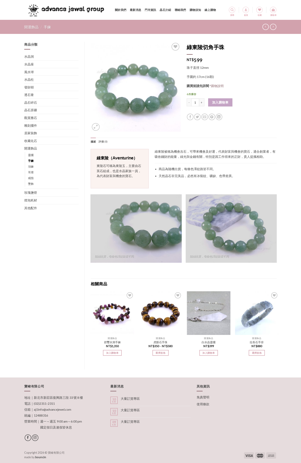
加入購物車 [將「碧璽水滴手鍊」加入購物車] (112, 353)
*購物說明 (217, 86)
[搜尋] (232, 10)
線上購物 (210, 10)
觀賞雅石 (30, 118)
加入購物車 (220, 102)
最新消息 (135, 10)
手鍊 (47, 27)
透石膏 (29, 95)
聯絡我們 (180, 10)
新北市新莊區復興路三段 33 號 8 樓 (58, 397)
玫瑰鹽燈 (30, 192)
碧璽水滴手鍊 (112, 342)
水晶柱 (29, 79)
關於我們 (120, 10)
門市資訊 (150, 10)
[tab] (93, 142)
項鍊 (31, 166)
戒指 (31, 178)
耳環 (31, 172)
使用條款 (203, 404)
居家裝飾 (30, 133)
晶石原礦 (30, 110)
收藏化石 (30, 141)
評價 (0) (103, 141)
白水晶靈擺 (209, 342)
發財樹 (29, 87)
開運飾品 (31, 27)
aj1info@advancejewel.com (52, 409)
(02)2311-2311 (44, 403)
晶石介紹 (165, 10)
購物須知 (195, 10)
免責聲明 (203, 397)
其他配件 (30, 208)
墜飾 (31, 183)
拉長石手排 (257, 342)
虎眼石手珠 (160, 342)
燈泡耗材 (30, 200)
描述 (93, 141)
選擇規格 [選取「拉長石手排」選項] (257, 353)
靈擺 (31, 155)
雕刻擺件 (30, 125)
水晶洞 (29, 56)
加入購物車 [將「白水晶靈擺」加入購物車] (208, 353)
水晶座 (29, 64)
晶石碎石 (30, 102)
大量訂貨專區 (130, 398)
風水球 (29, 72)
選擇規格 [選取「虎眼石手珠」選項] (160, 353)
